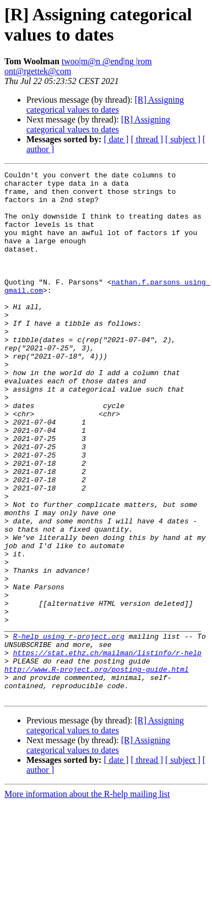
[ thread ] (147, 139)
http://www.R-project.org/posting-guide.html (96, 769)
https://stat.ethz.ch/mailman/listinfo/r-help (107, 750)
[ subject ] (182, 139)
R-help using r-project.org (69, 730)
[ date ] (116, 139)
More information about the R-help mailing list (87, 899)
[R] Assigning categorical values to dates (105, 104)
